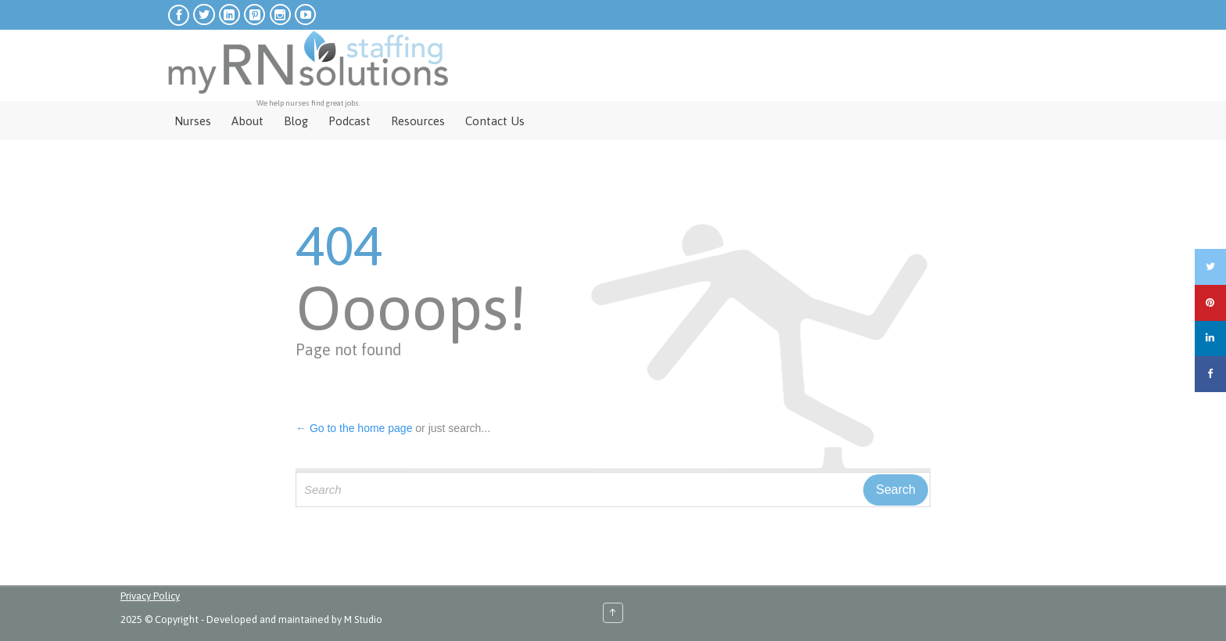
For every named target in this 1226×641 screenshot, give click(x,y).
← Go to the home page (354, 428)
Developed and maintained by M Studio (294, 619)
